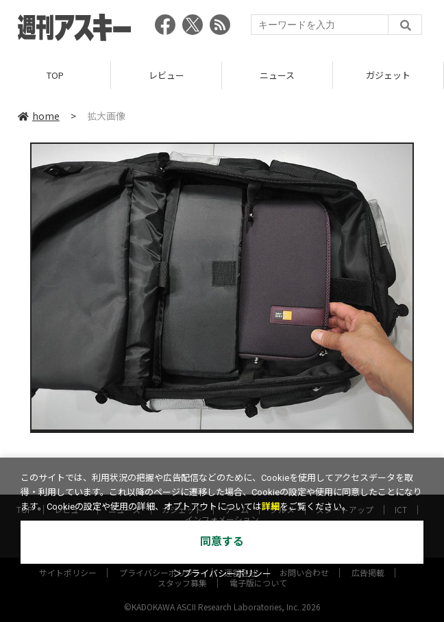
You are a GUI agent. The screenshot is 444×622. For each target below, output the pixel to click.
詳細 (271, 506)
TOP (55, 75)
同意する (222, 541)
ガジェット (388, 75)
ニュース (277, 75)
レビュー (166, 75)
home (39, 116)
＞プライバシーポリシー (222, 574)
